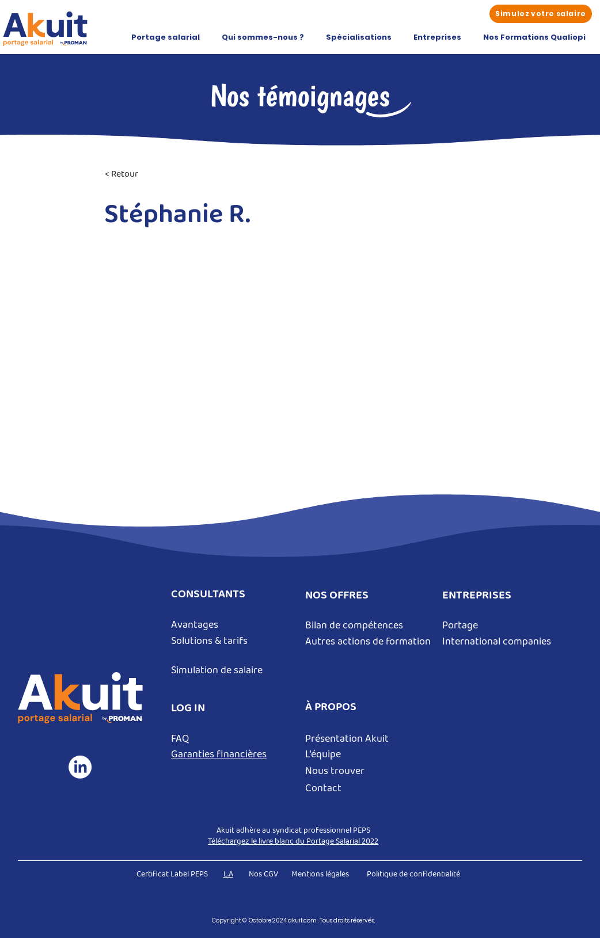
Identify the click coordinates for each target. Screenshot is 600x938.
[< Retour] (143, 174)
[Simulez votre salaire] (540, 14)
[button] (165, 37)
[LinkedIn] (80, 767)
